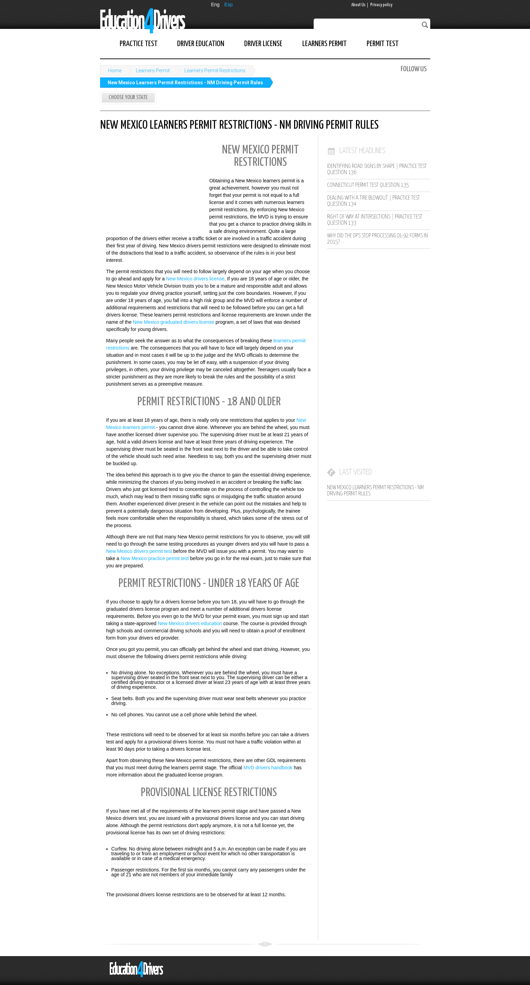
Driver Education (200, 44)
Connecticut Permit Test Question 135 (368, 185)
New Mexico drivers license (195, 278)
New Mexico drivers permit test (139, 551)
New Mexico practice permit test (155, 558)
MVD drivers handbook (268, 767)
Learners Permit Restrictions (215, 70)
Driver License (263, 44)
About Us (358, 5)
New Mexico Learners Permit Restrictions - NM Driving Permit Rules (185, 82)
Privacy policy (381, 5)
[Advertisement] (151, 185)
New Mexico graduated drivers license (173, 322)
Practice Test (139, 44)
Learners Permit (324, 44)
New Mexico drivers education (190, 623)
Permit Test (383, 44)
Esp (228, 4)
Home (114, 70)
